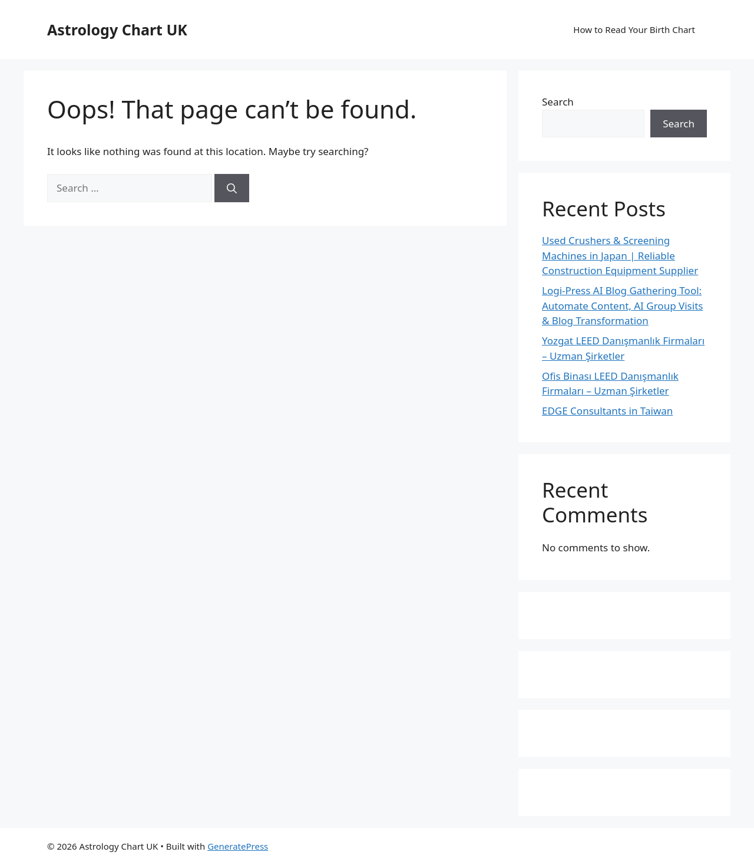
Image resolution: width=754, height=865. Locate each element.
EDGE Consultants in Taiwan (607, 410)
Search (558, 101)
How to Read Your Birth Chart (634, 29)
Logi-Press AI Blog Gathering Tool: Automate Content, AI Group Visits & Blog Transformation (622, 305)
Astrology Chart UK (117, 29)
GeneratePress (237, 846)
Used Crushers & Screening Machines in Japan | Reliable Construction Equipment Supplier (620, 255)
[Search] (231, 188)
